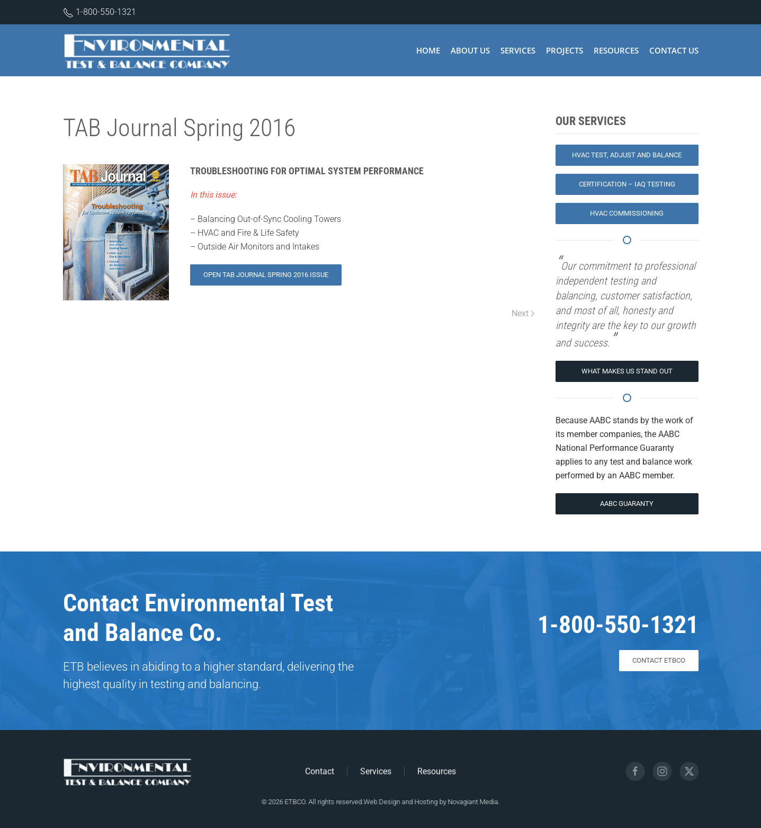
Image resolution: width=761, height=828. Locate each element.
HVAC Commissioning (627, 213)
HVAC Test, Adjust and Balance (627, 155)
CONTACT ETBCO (658, 660)
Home (428, 50)
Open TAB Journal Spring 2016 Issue (265, 275)
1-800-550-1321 (106, 12)
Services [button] (517, 50)
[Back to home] (149, 50)
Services (375, 772)
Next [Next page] (523, 313)
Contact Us (674, 50)
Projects (564, 50)
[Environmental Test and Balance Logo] (127, 770)
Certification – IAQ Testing (627, 184)
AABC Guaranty (626, 504)
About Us (470, 50)
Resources (616, 50)
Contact (319, 772)
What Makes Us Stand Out (627, 371)
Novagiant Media (471, 802)
